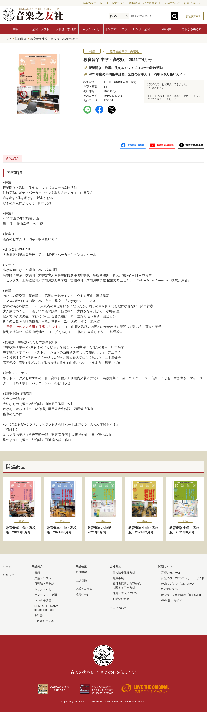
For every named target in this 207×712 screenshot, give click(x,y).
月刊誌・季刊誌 (66, 29)
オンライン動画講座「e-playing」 (182, 594)
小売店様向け (151, 3)
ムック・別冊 (91, 29)
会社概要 (115, 565)
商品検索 (81, 565)
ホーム (7, 565)
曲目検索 (81, 571)
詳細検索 (192, 16)
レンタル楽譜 (141, 29)
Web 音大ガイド (171, 599)
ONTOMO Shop (171, 588)
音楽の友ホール (92, 3)
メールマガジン (115, 3)
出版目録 (81, 579)
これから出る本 (192, 29)
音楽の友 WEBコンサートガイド (182, 577)
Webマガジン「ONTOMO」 (178, 582)
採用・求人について (125, 592)
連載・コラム (84, 587)
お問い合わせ (192, 3)
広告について (172, 3)
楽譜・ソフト (40, 29)
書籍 (15, 29)
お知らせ (8, 574)
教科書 (166, 29)
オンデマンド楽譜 (116, 29)
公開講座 (134, 3)
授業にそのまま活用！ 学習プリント (32, 326)
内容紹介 (22, 157)
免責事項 (118, 577)
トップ (7, 38)
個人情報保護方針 (124, 571)
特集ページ (83, 593)
